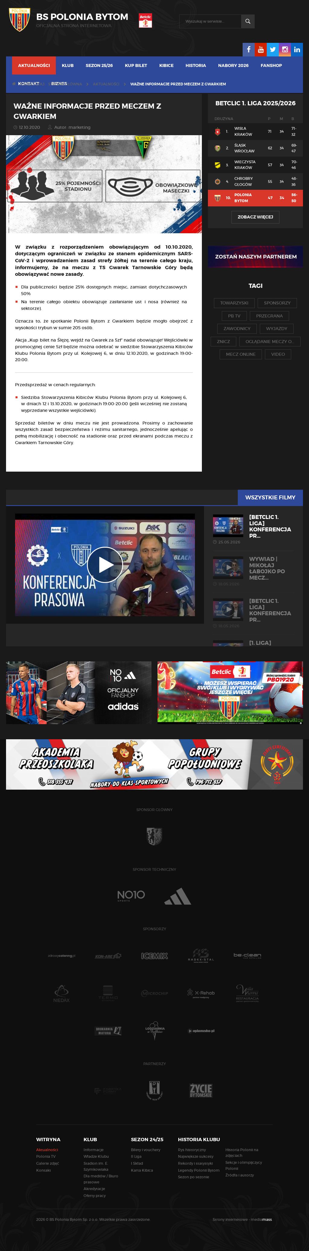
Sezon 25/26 (99, 65)
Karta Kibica (142, 1170)
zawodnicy (237, 328)
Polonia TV (46, 1156)
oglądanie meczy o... (270, 341)
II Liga (136, 1156)
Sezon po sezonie (193, 1177)
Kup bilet (136, 65)
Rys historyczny (192, 1150)
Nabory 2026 (233, 65)
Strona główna (65, 84)
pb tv (234, 316)
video (278, 354)
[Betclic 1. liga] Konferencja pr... (253, 529)
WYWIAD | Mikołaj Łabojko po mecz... (253, 571)
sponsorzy (277, 303)
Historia (196, 65)
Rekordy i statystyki (195, 1163)
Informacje (94, 1150)
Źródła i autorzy (239, 1175)
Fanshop (271, 65)
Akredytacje (94, 1188)
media (262, 1219)
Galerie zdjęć (47, 1163)
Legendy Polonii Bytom (199, 1170)
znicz (223, 341)
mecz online (241, 354)
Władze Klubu (96, 1156)
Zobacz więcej (255, 217)
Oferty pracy (95, 1195)
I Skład (137, 1163)
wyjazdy (276, 328)
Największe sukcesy (195, 1156)
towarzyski (234, 303)
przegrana (269, 316)
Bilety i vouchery (145, 1150)
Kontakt (43, 1170)
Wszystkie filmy (270, 497)
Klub (68, 65)
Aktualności (34, 65)
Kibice (166, 65)
